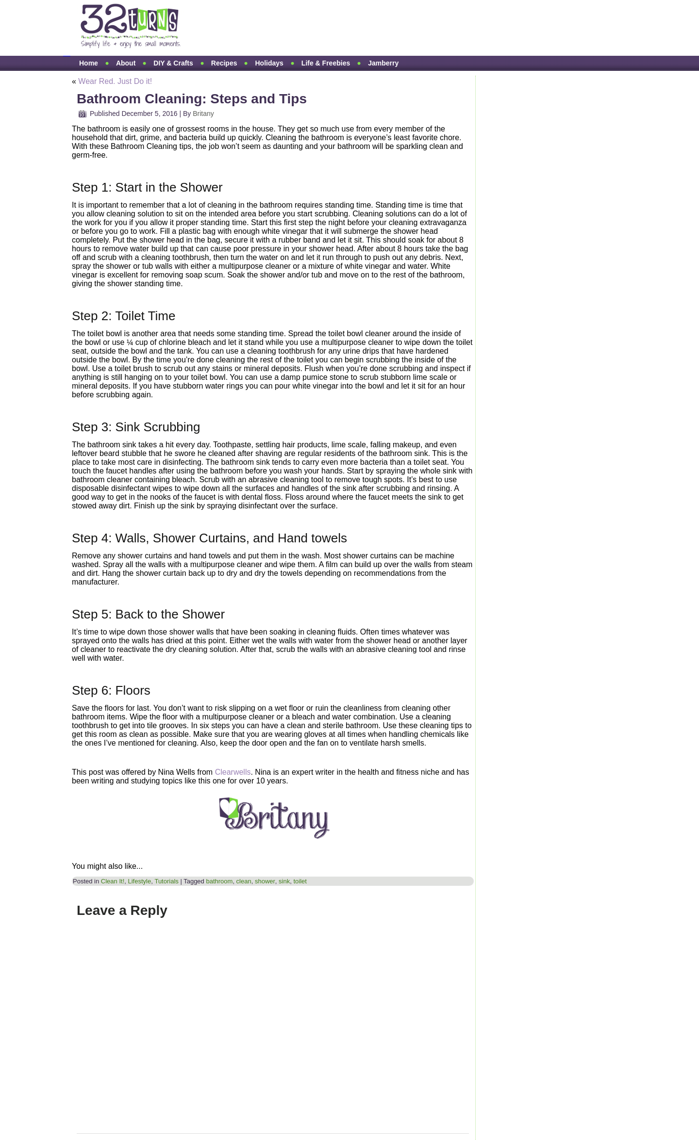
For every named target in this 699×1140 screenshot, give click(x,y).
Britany (203, 113)
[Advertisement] (375, 28)
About (125, 63)
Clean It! (112, 881)
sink (284, 881)
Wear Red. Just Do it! (115, 81)
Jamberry (383, 63)
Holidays (269, 63)
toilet (299, 881)
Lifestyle (139, 881)
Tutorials (166, 881)
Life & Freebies (325, 63)
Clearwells (233, 772)
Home (88, 63)
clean (243, 881)
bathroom (219, 881)
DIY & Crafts (173, 63)
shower (265, 881)
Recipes (224, 63)
